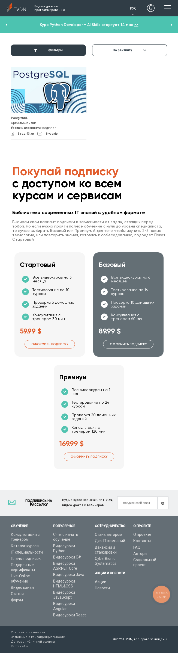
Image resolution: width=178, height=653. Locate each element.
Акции (100, 582)
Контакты (142, 541)
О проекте (142, 534)
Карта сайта (20, 646)
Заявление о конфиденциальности (38, 637)
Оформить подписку (49, 344)
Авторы (140, 553)
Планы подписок (26, 558)
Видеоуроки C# (67, 557)
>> (136, 24)
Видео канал (22, 587)
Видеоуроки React (69, 615)
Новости (102, 588)
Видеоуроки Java (68, 574)
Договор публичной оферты (33, 641)
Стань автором (108, 534)
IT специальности (27, 552)
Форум (17, 600)
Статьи (17, 594)
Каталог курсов (25, 546)
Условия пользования (28, 632)
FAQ (136, 547)
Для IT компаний (110, 541)
